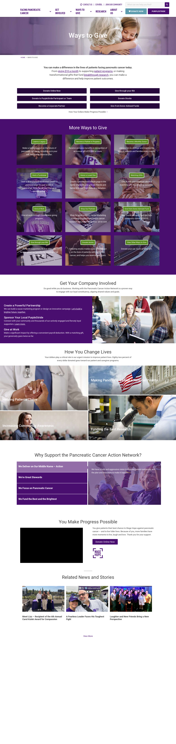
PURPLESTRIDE (158, 11)
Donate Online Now (51, 92)
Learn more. (20, 325)
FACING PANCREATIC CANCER (35, 11)
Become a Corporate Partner (52, 107)
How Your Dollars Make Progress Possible (88, 113)
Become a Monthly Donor (137, 142)
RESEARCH (101, 11)
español (98, 4)
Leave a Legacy (39, 142)
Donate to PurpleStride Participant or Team (52, 99)
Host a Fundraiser (39, 176)
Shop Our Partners (88, 210)
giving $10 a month (68, 72)
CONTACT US (86, 4)
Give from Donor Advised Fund (137, 210)
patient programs (103, 72)
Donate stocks (88, 243)
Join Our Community (114, 4)
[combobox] (147, 4)
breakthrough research (96, 76)
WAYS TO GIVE (84, 11)
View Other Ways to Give (136, 243)
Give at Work (39, 210)
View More (88, 637)
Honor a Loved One (88, 176)
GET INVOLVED (63, 11)
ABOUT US (116, 11)
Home (23, 58)
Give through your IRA (125, 92)
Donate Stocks (125, 99)
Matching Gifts (137, 176)
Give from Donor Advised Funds (125, 107)
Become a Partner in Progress (88, 142)
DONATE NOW (136, 11)
